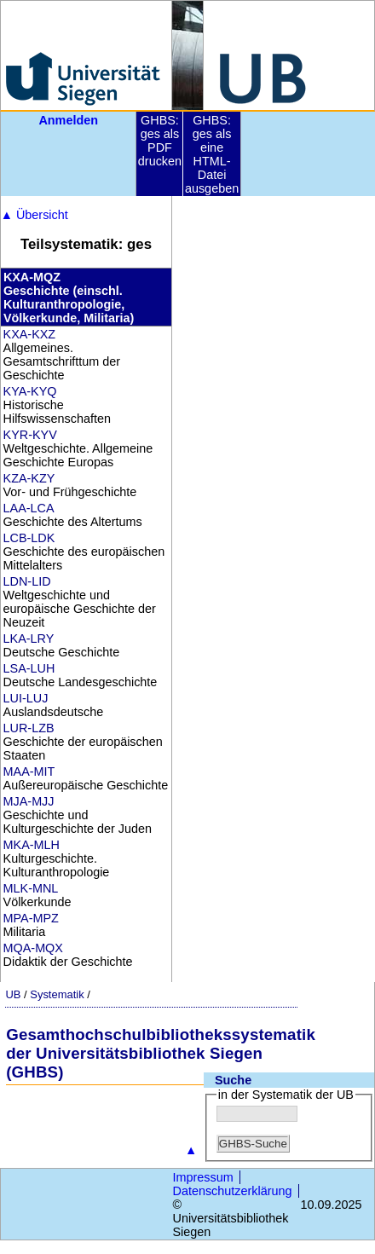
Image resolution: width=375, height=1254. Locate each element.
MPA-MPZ (31, 918)
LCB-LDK (29, 538)
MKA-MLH (31, 845)
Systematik (57, 994)
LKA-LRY (29, 638)
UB (12, 994)
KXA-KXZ (29, 334)
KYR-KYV (30, 435)
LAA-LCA (29, 508)
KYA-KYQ (30, 391)
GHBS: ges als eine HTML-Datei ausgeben (212, 154)
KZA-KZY (29, 478)
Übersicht (34, 215)
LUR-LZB (29, 728)
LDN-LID (27, 581)
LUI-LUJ (26, 698)
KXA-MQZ (32, 277)
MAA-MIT (29, 771)
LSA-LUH (29, 668)
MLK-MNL (31, 888)
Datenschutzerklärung (232, 1191)
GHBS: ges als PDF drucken (160, 140)
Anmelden (68, 120)
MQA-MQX (33, 948)
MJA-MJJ (29, 801)
